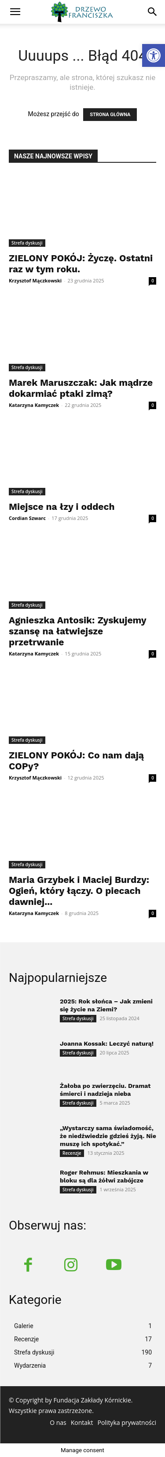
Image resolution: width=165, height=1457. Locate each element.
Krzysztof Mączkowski (35, 280)
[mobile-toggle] (15, 12)
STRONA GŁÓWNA (110, 114)
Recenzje (71, 1153)
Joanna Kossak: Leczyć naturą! (107, 1043)
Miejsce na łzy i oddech (61, 506)
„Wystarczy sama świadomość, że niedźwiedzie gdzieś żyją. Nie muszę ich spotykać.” (108, 1135)
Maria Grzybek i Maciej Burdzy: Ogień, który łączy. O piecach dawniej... (79, 890)
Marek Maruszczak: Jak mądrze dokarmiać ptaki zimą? (81, 388)
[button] (152, 12)
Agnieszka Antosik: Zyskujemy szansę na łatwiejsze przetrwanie (77, 631)
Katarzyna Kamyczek (34, 405)
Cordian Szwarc (27, 518)
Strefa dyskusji (27, 243)
